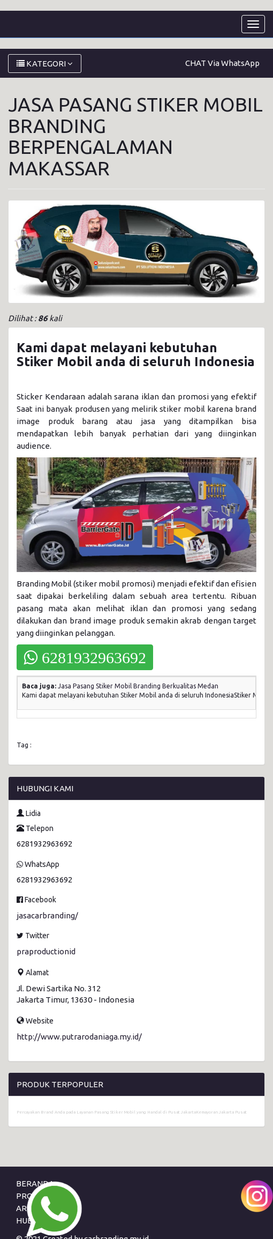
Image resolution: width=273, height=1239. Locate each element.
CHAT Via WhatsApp (222, 63)
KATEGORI (45, 63)
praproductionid (46, 951)
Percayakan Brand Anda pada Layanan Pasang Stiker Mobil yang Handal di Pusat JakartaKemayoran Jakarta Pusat (132, 1112)
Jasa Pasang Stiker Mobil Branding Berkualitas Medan (138, 685)
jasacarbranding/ (47, 915)
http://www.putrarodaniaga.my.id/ (79, 1036)
